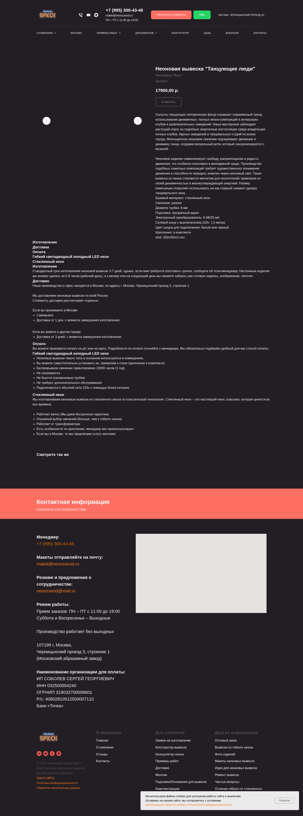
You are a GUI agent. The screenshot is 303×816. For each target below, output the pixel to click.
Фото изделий (225, 754)
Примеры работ (167, 761)
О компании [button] (45, 33)
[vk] (39, 753)
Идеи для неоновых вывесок (236, 768)
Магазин (76, 33)
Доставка (162, 768)
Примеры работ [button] (107, 33)
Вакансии (232, 33)
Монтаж (161, 775)
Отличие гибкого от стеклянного (238, 788)
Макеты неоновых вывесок (234, 761)
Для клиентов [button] (144, 33)
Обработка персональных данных (58, 787)
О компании (105, 747)
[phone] (52, 753)
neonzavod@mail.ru (56, 590)
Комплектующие (168, 788)
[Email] (88, 14)
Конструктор (180, 33)
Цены (207, 33)
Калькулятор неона (170, 754)
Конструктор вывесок (171, 747)
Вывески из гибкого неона (234, 747)
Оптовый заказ (226, 740)
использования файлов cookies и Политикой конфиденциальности (188, 804)
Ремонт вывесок (227, 775)
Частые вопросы (227, 782)
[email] (45, 753)
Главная (102, 740)
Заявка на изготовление (173, 740)
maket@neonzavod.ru (119, 15)
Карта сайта (45, 778)
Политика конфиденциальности (57, 783)
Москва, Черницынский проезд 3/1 (242, 15)
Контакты (260, 33)
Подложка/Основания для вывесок (181, 782)
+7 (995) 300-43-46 (124, 10)
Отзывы (102, 754)
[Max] (96, 14)
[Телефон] (80, 14)
